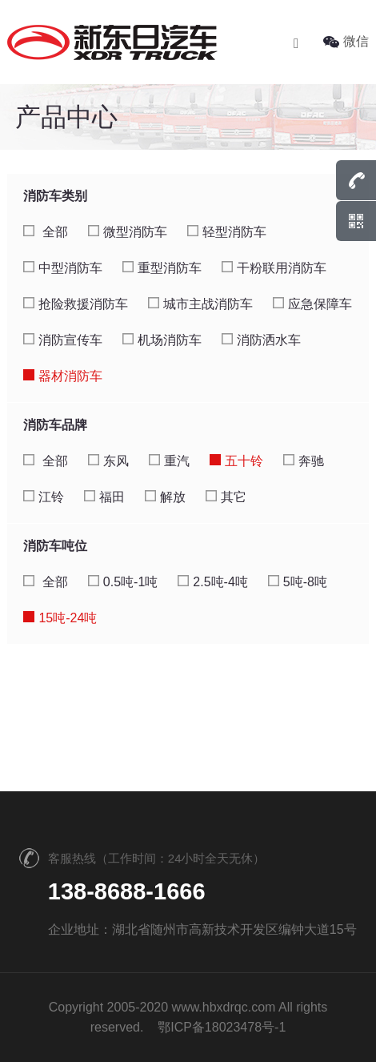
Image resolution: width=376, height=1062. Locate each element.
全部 (45, 232)
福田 (104, 497)
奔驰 (303, 461)
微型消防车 (127, 232)
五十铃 (236, 461)
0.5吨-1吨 (123, 582)
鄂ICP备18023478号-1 (222, 1027)
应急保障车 (312, 304)
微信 (346, 41)
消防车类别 (55, 196)
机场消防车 (162, 340)
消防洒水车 (261, 340)
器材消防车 (62, 376)
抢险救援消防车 (75, 304)
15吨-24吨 (60, 618)
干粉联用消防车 (274, 268)
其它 (226, 497)
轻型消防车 (226, 232)
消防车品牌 (55, 425)
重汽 (169, 461)
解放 (165, 497)
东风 (108, 461)
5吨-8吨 (297, 582)
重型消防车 (162, 268)
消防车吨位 (55, 546)
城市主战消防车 (200, 304)
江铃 (43, 497)
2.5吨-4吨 (212, 582)
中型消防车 (62, 268)
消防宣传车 (62, 340)
